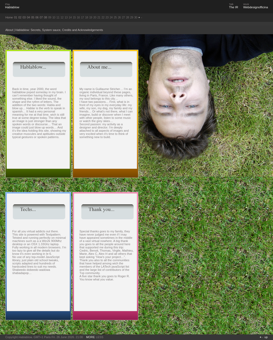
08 (45, 17)
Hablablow (12, 7)
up (266, 337)
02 (20, 17)
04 (28, 17)
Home (9, 17)
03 (24, 17)
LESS (99, 337)
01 (15, 17)
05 (32, 17)
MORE (90, 337)
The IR (233, 7)
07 (41, 17)
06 (37, 17)
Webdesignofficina (255, 7)
